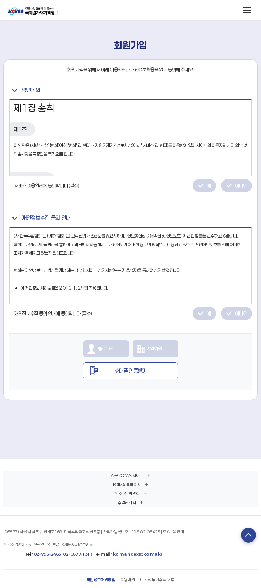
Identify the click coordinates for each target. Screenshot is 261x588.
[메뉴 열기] (246, 10)
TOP (248, 535)
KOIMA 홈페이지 (127, 484)
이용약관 (128, 579)
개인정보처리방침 (100, 579)
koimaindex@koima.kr (138, 554)
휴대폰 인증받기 (130, 370)
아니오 (241, 185)
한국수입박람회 (127, 493)
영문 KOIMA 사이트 (126, 475)
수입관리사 (127, 502)
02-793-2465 (47, 554)
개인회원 (105, 349)
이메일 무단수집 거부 (157, 579)
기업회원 (154, 349)
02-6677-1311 (77, 554)
